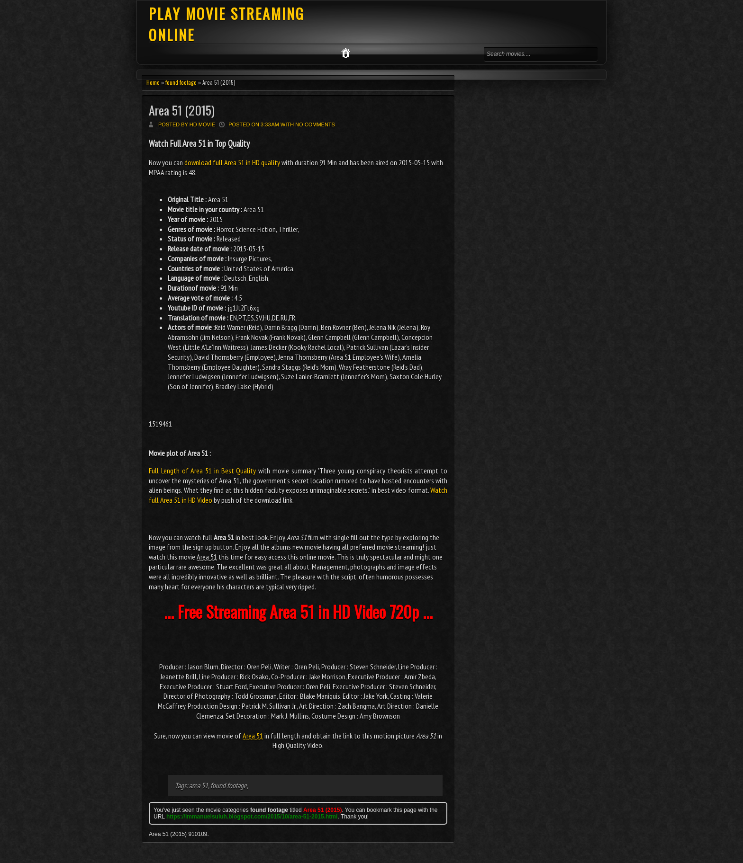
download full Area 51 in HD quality (232, 162)
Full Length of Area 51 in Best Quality (202, 470)
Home (153, 82)
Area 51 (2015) (182, 110)
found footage (181, 82)
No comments (315, 124)
